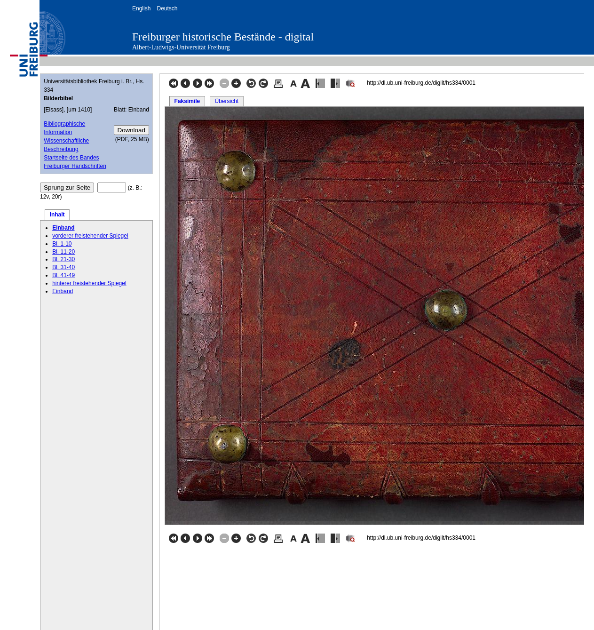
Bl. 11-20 (63, 251)
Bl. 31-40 (63, 267)
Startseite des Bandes (71, 157)
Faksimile (187, 101)
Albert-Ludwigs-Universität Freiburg (181, 47)
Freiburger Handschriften (75, 166)
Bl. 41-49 (63, 275)
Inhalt (57, 214)
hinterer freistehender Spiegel (89, 283)
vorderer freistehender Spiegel (90, 235)
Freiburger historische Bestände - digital (223, 37)
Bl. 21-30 (63, 259)
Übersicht (226, 101)
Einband (63, 227)
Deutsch (167, 8)
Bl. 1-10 (61, 243)
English (141, 8)
